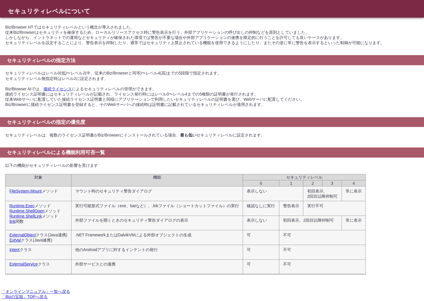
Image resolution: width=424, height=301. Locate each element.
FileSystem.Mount (26, 191)
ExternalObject (23, 235)
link (13, 221)
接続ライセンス (58, 89)
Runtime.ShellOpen (27, 211)
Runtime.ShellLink (26, 216)
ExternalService (24, 264)
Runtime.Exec (22, 205)
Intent (15, 249)
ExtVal (15, 240)
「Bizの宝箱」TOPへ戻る (24, 296)
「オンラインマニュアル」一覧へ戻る (35, 291)
